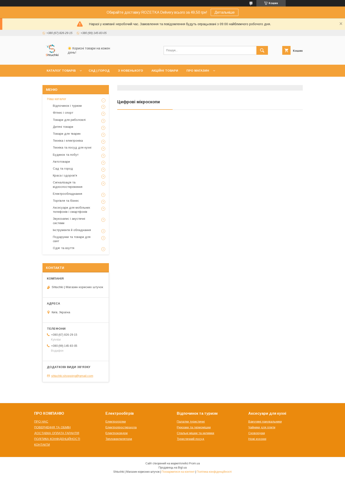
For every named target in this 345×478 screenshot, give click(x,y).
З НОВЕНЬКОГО (130, 70)
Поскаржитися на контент (178, 471)
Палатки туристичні (191, 421)
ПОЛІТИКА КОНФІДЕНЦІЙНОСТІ (57, 439)
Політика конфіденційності (214, 471)
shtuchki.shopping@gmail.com (72, 376)
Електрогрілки (115, 421)
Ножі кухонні (257, 439)
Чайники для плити (261, 427)
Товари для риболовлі (69, 120)
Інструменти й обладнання (72, 230)
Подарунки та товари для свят (71, 239)
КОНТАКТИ (42, 444)
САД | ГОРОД (99, 70)
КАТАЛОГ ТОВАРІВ (61, 70)
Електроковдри (116, 433)
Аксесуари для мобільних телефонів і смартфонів (71, 209)
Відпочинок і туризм (67, 105)
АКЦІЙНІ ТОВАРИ (164, 70)
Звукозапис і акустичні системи (69, 221)
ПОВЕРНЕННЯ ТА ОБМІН (52, 427)
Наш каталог (56, 99)
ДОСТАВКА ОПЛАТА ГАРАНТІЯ (56, 433)
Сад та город (63, 168)
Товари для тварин (67, 133)
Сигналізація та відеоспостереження (67, 184)
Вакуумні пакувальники (265, 421)
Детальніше (224, 12)
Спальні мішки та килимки (195, 433)
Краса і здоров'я (65, 175)
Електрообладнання (67, 193)
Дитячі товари (63, 126)
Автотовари (61, 161)
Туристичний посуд (190, 439)
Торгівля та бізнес (66, 200)
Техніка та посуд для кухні (72, 147)
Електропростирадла (121, 427)
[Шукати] (262, 50)
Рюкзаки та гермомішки (194, 427)
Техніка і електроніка (68, 140)
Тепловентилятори (118, 439)
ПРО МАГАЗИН (197, 70)
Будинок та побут (65, 154)
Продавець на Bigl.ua (173, 467)
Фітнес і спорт (63, 112)
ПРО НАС (41, 421)
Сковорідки (256, 433)
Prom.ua (194, 463)
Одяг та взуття (63, 248)
